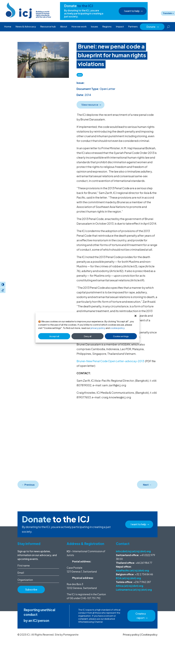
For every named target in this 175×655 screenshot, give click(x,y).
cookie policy (117, 328)
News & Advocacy (26, 26)
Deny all (87, 336)
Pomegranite (70, 634)
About (63, 26)
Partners (133, 26)
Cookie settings (121, 336)
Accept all (54, 336)
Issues (94, 26)
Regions (107, 26)
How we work (79, 26)
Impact (120, 26)
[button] (135, 315)
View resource (89, 104)
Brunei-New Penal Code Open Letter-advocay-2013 (110, 361)
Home (7, 26)
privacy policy (98, 328)
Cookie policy (149, 634)
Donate (153, 26)
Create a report (140, 615)
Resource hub (48, 26)
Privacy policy (131, 634)
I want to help (131, 10)
